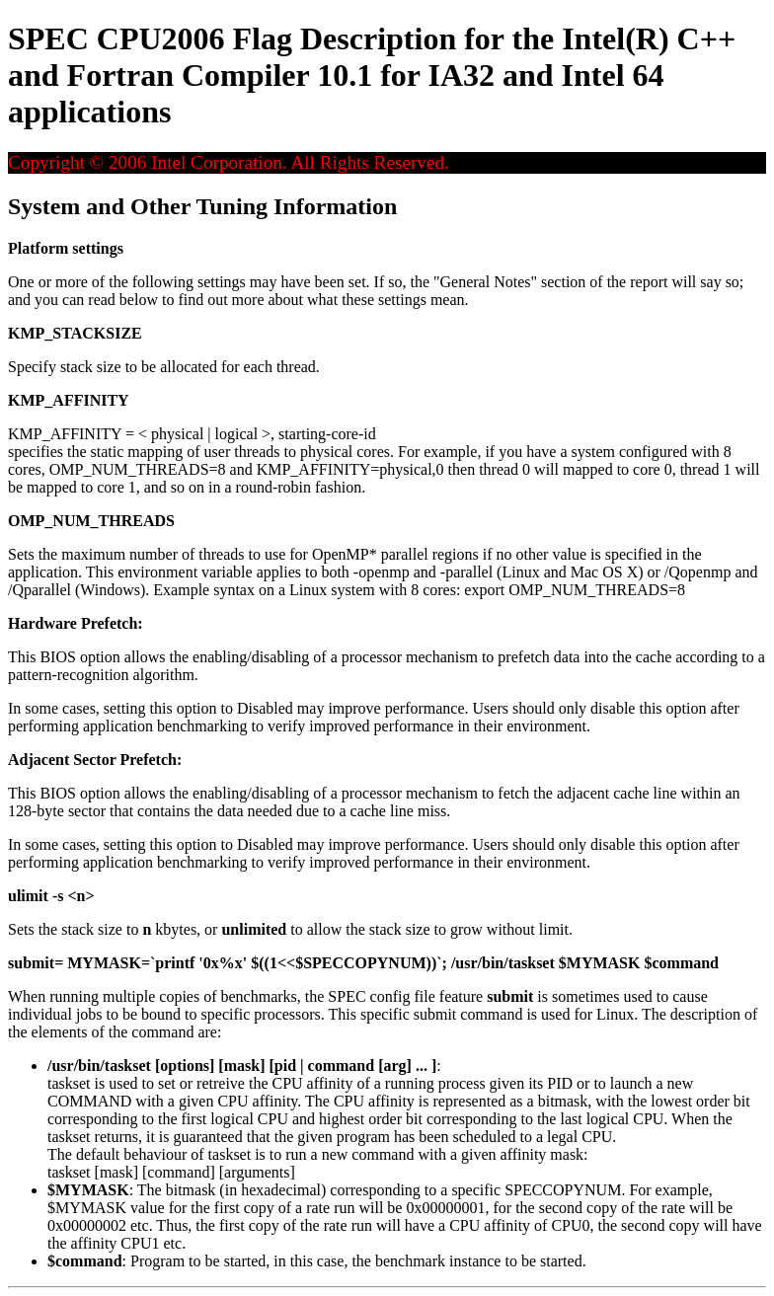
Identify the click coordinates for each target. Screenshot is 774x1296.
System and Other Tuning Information (202, 206)
